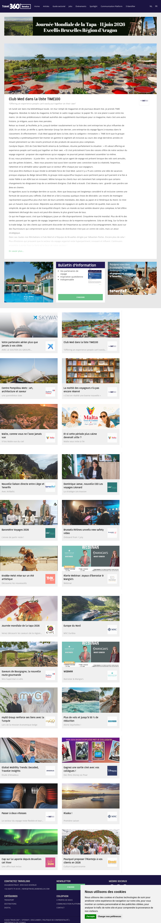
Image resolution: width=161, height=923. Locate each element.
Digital (7, 907)
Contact (60, 907)
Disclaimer (36, 920)
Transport (9, 900)
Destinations (10, 904)
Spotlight (93, 6)
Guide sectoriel (59, 6)
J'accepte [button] (90, 916)
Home (37, 6)
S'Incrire (70, 887)
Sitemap (25, 920)
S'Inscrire (80, 297)
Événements (81, 6)
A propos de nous (64, 900)
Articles (46, 6)
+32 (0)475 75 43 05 (12, 889)
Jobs (70, 6)
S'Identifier (130, 6)
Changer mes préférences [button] (109, 916)
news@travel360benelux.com (35, 889)
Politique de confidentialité (55, 920)
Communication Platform (111, 6)
